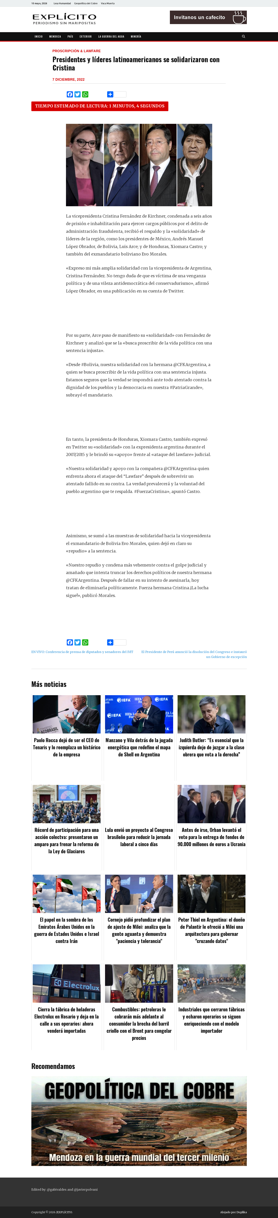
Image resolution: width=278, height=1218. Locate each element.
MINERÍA (136, 36)
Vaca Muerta (107, 3)
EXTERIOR (86, 36)
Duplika (241, 1212)
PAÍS (70, 36)
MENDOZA (55, 36)
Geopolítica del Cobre (86, 3)
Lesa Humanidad (62, 3)
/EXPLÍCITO (64, 1212)
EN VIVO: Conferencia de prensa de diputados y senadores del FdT (82, 652)
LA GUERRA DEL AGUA (111, 36)
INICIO (39, 36)
